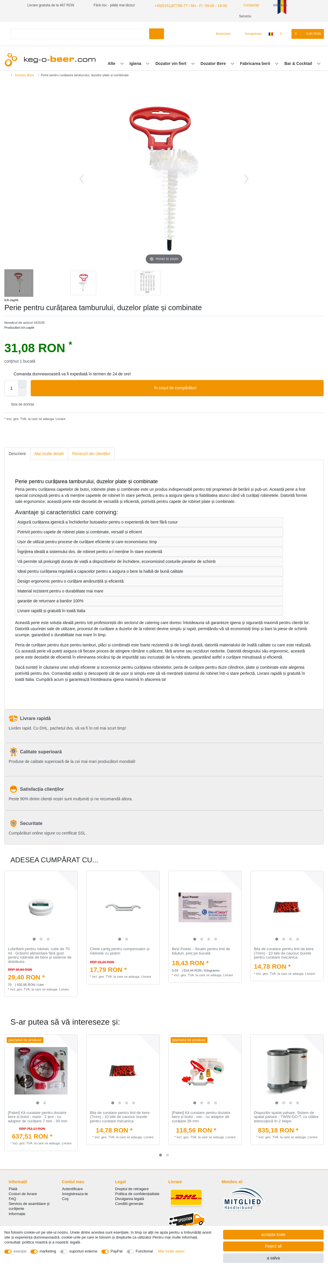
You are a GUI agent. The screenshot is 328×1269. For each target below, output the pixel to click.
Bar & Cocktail (298, 63)
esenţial (20, 1251)
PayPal (117, 1251)
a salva (273, 1258)
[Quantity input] (11, 388)
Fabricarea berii (255, 63)
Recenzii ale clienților (91, 453)
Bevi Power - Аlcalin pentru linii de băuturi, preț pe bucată (201, 951)
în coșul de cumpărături (236, 388)
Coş (65, 1199)
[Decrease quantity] (22, 392)
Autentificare (72, 1189)
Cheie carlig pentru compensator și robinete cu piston (119, 951)
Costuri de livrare (23, 1194)
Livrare (60, 419)
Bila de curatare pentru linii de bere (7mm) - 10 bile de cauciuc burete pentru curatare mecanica (284, 953)
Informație (17, 1214)
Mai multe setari (171, 1251)
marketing (48, 1251)
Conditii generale (129, 1203)
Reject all (273, 1246)
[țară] (270, 34)
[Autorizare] (221, 34)
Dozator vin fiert (171, 63)
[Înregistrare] (250, 34)
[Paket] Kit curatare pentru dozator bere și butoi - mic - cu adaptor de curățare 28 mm (201, 1117)
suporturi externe (83, 1251)
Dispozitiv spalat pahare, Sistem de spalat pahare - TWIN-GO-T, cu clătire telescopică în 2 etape (286, 1117)
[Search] (156, 33)
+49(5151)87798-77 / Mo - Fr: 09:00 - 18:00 (187, 5)
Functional (144, 1251)
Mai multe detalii (49, 453)
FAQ (12, 1199)
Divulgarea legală (129, 1199)
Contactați (245, 5)
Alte (112, 63)
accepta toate (273, 1234)
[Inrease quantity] (22, 384)
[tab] (17, 454)
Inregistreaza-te (75, 1194)
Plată (13, 1189)
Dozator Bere (214, 63)
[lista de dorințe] (284, 34)
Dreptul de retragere (132, 1189)
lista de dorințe (20, 404)
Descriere (17, 453)
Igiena (136, 63)
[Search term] (80, 33)
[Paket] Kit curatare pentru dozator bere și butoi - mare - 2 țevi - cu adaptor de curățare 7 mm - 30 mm (37, 1117)
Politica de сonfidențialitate (137, 1194)
